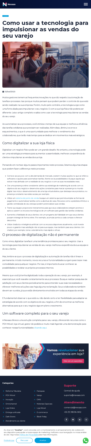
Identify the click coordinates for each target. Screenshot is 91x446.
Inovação (5, 15)
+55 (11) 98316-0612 (72, 412)
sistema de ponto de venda (27, 198)
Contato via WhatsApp (85, 440)
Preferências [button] (9, 440)
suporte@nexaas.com (74, 395)
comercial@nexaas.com (75, 407)
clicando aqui (40, 328)
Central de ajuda (72, 391)
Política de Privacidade (28, 435)
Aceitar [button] (43, 440)
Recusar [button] (24, 440)
